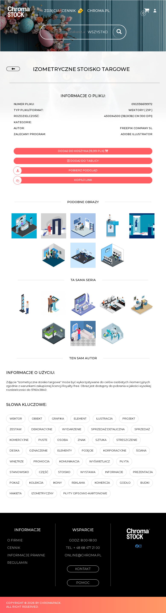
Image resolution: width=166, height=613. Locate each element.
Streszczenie (126, 439)
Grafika (58, 418)
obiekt (37, 418)
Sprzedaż (142, 429)
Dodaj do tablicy (83, 160)
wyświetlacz (99, 461)
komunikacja (69, 461)
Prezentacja (143, 472)
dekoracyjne (41, 429)
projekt (128, 418)
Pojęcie (87, 450)
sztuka (100, 439)
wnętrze (17, 461)
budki (144, 482)
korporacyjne (114, 450)
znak (82, 439)
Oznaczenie (38, 450)
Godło (125, 482)
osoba (62, 439)
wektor (16, 418)
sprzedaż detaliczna (108, 429)
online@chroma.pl (83, 555)
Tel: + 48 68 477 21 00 (83, 548)
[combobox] (99, 32)
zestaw (16, 429)
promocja (41, 461)
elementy (64, 450)
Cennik (73, 10)
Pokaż (14, 482)
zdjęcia (52, 11)
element (80, 418)
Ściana (141, 450)
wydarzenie (71, 429)
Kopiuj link (53, 180)
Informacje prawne (26, 555)
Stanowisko (19, 472)
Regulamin (17, 563)
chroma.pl (98, 11)
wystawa (87, 472)
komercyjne (19, 439)
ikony (57, 482)
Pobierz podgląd (56, 170)
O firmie (15, 540)
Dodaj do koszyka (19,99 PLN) (83, 151)
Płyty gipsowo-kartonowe (85, 493)
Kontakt (83, 569)
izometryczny (42, 493)
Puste (42, 439)
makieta (16, 493)
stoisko (64, 472)
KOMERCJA (102, 482)
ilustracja (104, 418)
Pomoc (83, 583)
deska (14, 450)
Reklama (78, 482)
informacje (114, 472)
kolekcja (36, 482)
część (43, 472)
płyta (124, 461)
